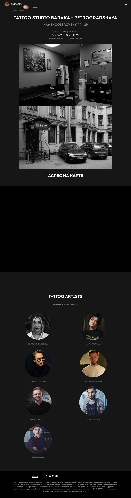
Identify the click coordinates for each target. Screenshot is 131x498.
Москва (35, 7)
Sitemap (35, 476)
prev (12, 46)
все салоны (19, 10)
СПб (25, 7)
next (12, 51)
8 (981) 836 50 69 (68, 35)
